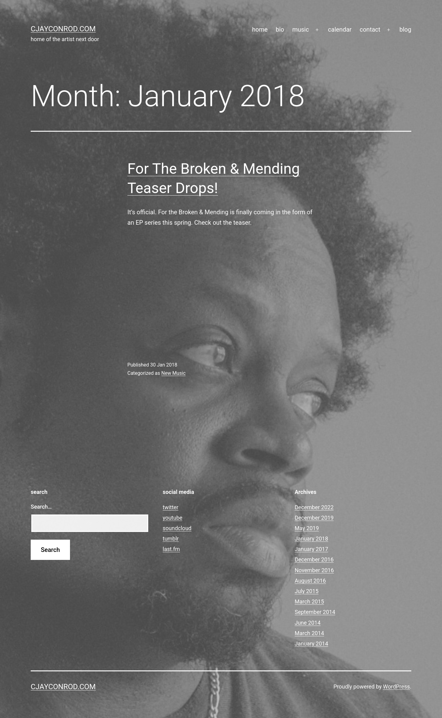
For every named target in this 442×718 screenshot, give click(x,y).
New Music (173, 373)
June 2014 (307, 622)
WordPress (396, 686)
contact (370, 29)
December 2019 (314, 517)
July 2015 (307, 591)
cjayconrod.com (63, 29)
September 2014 (315, 612)
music (300, 29)
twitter (170, 507)
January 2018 (311, 538)
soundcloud (177, 528)
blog (405, 29)
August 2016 (310, 580)
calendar (340, 29)
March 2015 (309, 601)
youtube (172, 517)
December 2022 (314, 507)
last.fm (171, 549)
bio (280, 29)
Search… (41, 506)
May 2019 (307, 528)
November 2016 (314, 570)
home (260, 29)
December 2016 (314, 559)
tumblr (171, 538)
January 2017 (311, 549)
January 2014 (311, 643)
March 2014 (309, 633)
